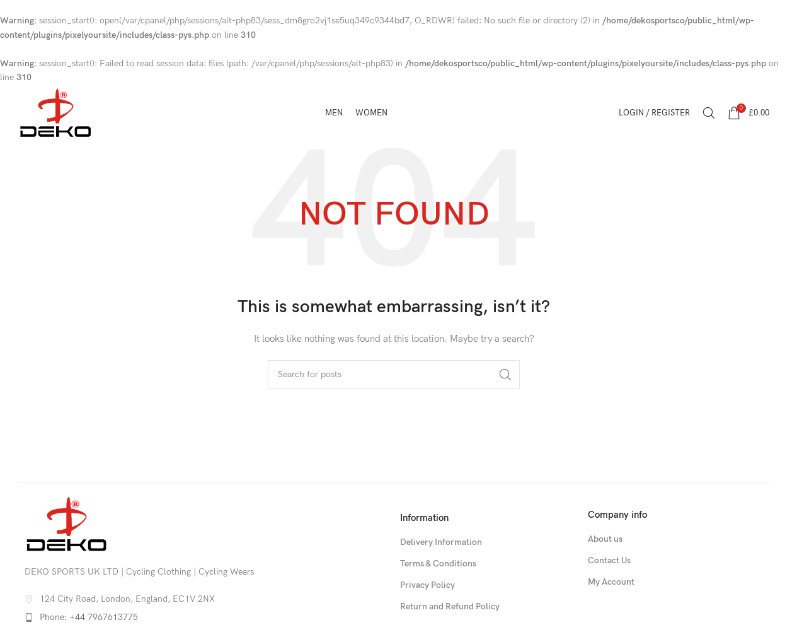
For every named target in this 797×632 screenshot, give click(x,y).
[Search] (708, 113)
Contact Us (609, 560)
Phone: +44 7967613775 (89, 617)
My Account (611, 581)
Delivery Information (441, 542)
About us (605, 539)
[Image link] (67, 523)
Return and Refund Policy (450, 606)
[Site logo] (55, 112)
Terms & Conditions (438, 563)
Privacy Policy (427, 585)
